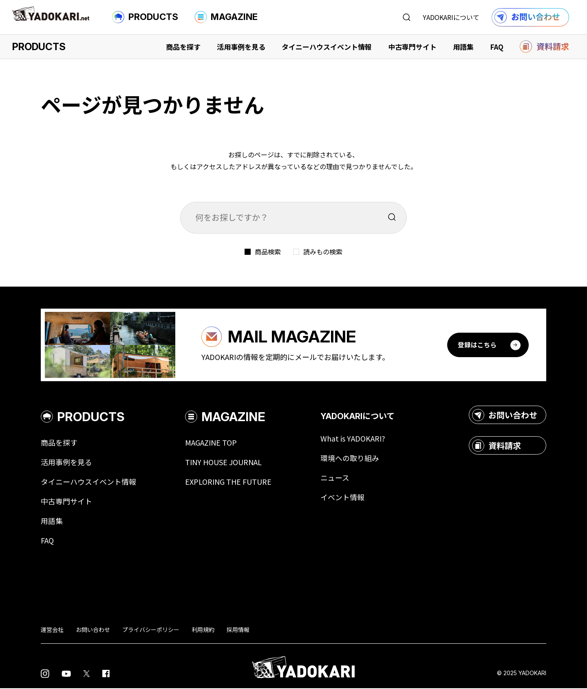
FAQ (496, 47)
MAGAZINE (226, 17)
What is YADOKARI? (352, 439)
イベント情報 (342, 498)
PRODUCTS (145, 17)
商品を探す (183, 47)
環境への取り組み (349, 459)
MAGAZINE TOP (211, 443)
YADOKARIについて (451, 17)
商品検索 (268, 251)
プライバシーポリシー (150, 630)
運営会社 (52, 630)
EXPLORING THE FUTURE (228, 482)
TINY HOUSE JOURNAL (223, 463)
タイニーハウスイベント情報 (327, 47)
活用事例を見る (241, 47)
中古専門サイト (412, 47)
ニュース (334, 478)
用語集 (463, 47)
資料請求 (496, 446)
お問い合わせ (504, 416)
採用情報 (238, 630)
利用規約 (203, 630)
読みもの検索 (322, 251)
